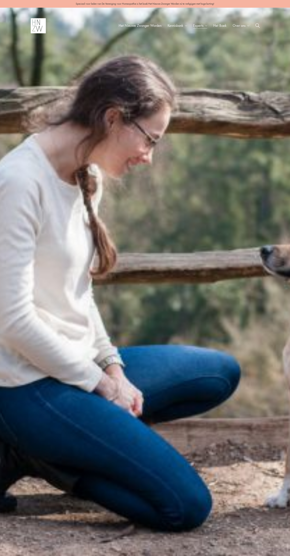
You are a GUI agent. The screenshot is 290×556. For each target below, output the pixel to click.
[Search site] (257, 26)
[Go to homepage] (38, 26)
